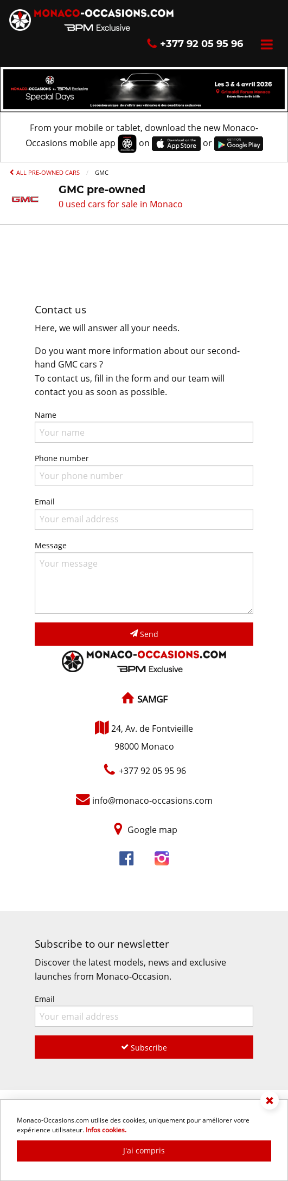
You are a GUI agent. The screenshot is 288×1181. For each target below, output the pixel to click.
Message (144, 577)
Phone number (144, 469)
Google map (152, 830)
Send (144, 634)
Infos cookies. (106, 1129)
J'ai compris (144, 1150)
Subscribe (144, 1047)
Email (144, 512)
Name (144, 426)
